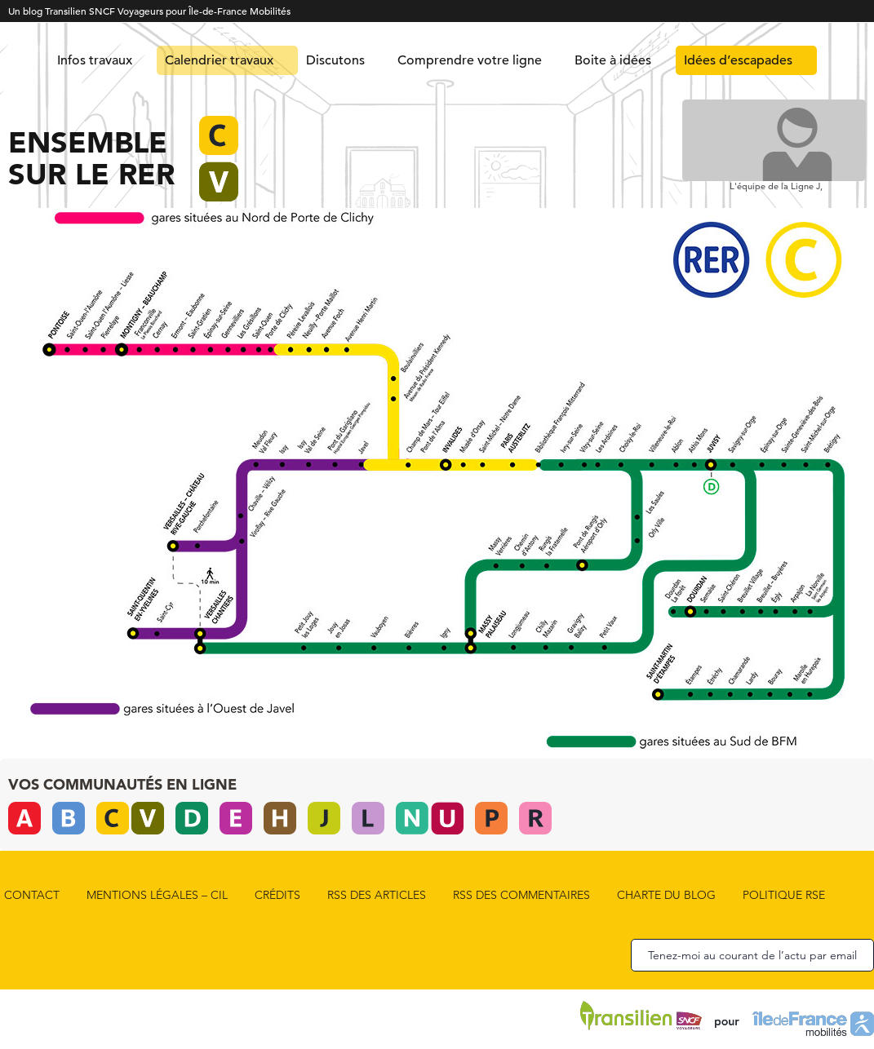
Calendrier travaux (219, 60)
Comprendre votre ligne (469, 60)
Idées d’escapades (738, 60)
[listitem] (53, 331)
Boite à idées (613, 60)
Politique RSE (784, 894)
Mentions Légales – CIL (157, 894)
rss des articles (376, 894)
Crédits (277, 894)
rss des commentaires (521, 894)
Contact (32, 894)
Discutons (335, 60)
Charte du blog (666, 894)
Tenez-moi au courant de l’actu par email (752, 955)
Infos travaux (94, 60)
